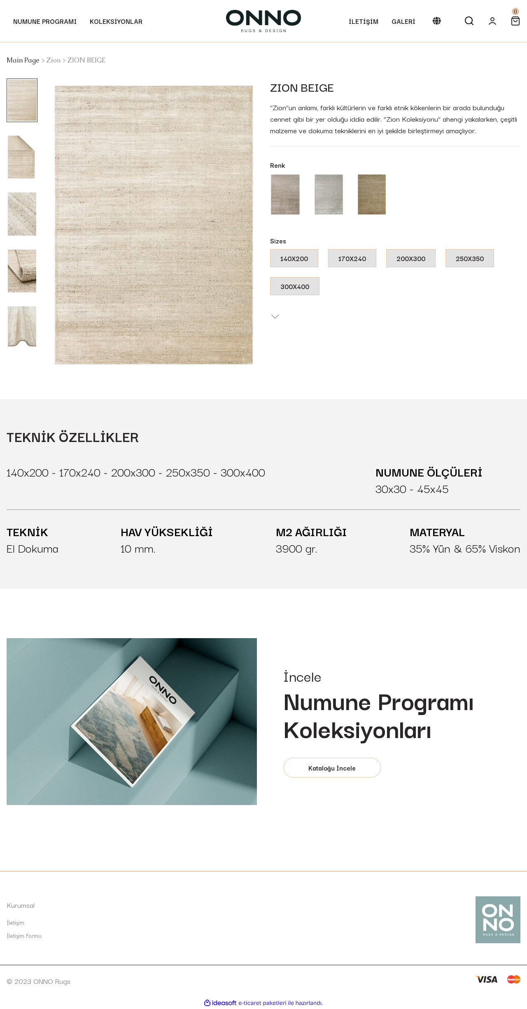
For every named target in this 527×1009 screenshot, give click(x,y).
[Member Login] (492, 21)
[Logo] (263, 21)
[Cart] (515, 21)
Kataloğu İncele (332, 768)
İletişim (15, 922)
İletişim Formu (24, 935)
